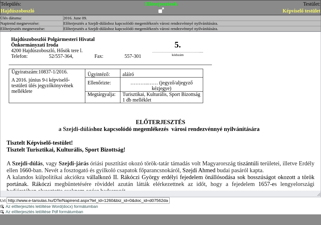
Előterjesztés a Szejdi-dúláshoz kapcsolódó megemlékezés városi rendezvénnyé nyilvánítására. (140, 23)
